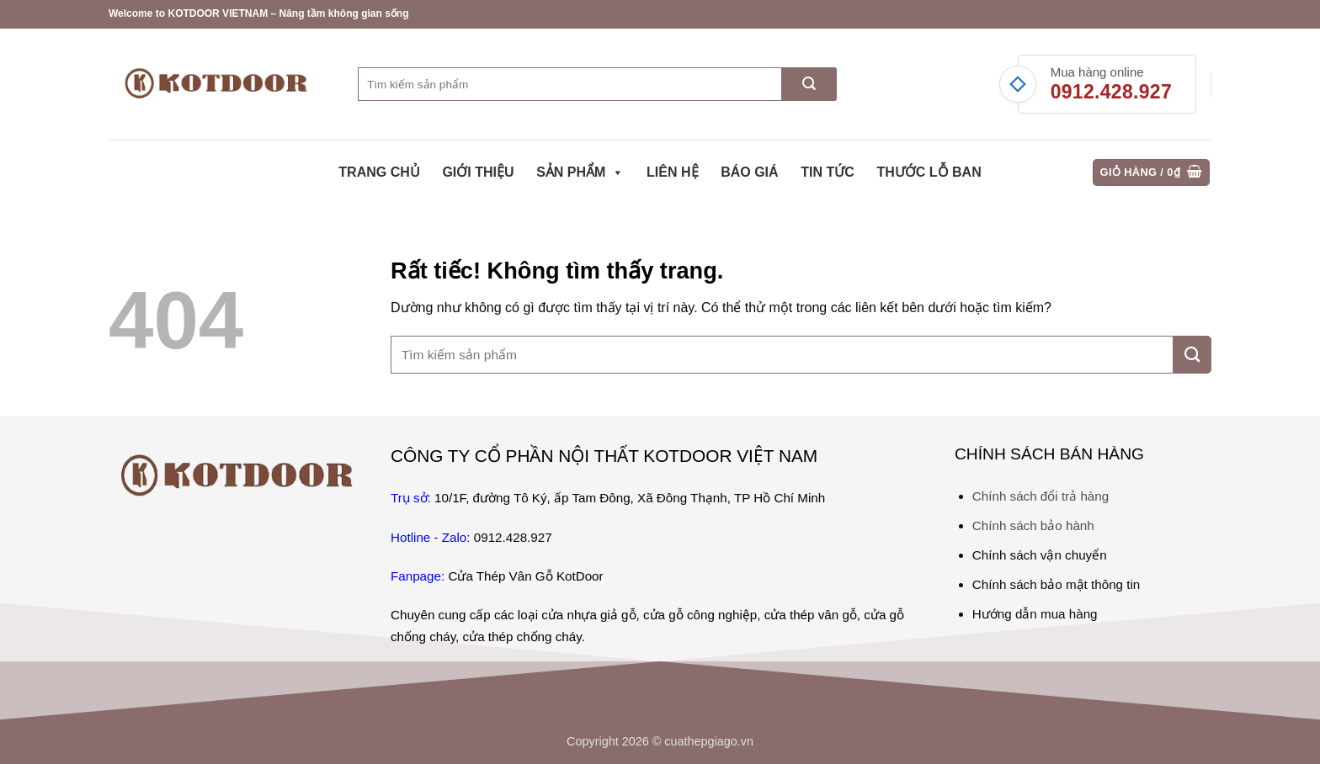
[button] (1152, 173)
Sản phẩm (580, 172)
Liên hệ (672, 172)
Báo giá (749, 172)
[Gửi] (809, 84)
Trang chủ (378, 172)
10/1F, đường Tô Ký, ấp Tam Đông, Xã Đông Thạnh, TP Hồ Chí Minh (629, 498)
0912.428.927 (1111, 92)
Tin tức (827, 172)
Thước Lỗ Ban (928, 172)
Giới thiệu (478, 172)
